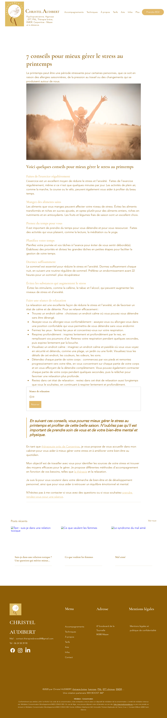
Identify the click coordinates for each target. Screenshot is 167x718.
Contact (69, 657)
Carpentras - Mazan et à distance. (39, 23)
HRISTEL (35, 12)
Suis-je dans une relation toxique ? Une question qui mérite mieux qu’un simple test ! (33, 558)
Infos (67, 652)
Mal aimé (120, 557)
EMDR (119, 689)
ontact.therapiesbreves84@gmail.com (35, 638)
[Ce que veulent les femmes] (83, 539)
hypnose (92, 689)
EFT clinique (109, 689)
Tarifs (67, 642)
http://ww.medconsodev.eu (123, 704)
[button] (92, 12)
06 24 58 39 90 (20, 643)
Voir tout (152, 520)
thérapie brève (79, 689)
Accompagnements (74, 626)
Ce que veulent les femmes (79, 557)
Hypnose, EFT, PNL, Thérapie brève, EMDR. (40, 19)
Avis (67, 647)
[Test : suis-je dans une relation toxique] (33, 539)
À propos (69, 636)
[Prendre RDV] (153, 12)
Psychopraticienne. (35, 16)
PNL (100, 689)
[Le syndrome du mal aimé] (133, 539)
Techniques (70, 631)
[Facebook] (13, 650)
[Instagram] (20, 650)
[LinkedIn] (28, 650)
